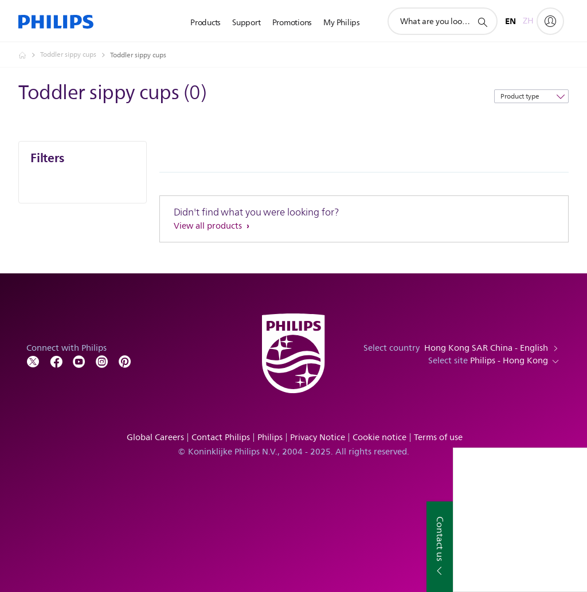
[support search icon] (482, 22)
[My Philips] (550, 21)
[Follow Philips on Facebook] (56, 361)
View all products (209, 226)
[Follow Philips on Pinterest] (125, 361)
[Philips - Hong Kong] (29, 55)
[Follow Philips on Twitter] (33, 361)
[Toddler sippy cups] (75, 55)
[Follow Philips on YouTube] (79, 361)
